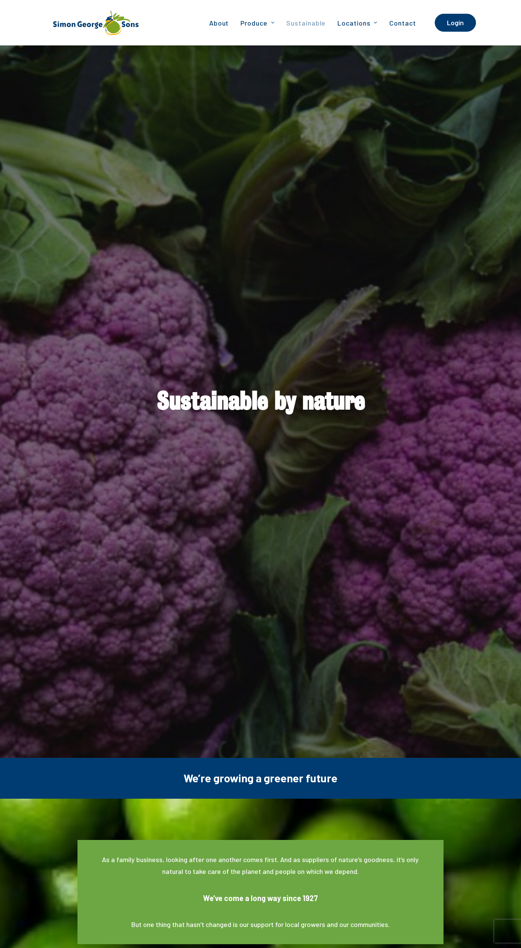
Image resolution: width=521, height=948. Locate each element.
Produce (257, 23)
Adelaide (55, 875)
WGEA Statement (121, 928)
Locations (357, 23)
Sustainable (306, 23)
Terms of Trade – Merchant (399, 928)
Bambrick (84, 928)
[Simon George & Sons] (88, 22)
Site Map (465, 919)
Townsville (305, 875)
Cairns (151, 875)
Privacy (359, 919)
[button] (346, 877)
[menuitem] (219, 22)
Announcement (165, 928)
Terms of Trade (457, 928)
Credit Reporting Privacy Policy (411, 919)
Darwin (201, 875)
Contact (402, 23)
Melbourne (255, 875)
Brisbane (105, 875)
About (219, 23)
